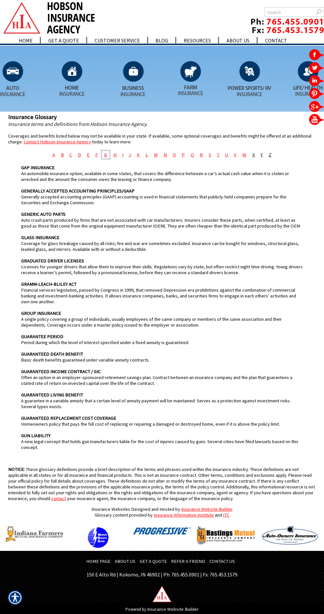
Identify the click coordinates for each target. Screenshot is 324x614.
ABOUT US (125, 561)
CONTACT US (222, 561)
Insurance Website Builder (207, 509)
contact (58, 498)
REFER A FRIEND (188, 561)
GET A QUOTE (153, 561)
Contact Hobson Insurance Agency (57, 142)
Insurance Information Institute (184, 515)
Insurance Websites (110, 509)
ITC (226, 515)
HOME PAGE (98, 561)
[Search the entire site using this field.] (289, 12)
